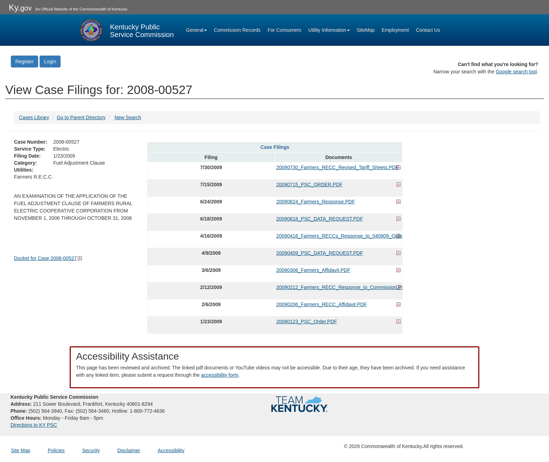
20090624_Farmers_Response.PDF (315, 201)
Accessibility (171, 450)
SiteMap (366, 30)
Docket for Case (45, 258)
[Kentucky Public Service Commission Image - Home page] (126, 30)
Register (24, 61)
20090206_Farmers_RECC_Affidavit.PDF (321, 304)
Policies (56, 450)
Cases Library (34, 117)
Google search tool (516, 71)
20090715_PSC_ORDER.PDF (309, 184)
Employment (395, 30)
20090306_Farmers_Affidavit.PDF (313, 270)
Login (50, 61)
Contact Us (428, 30)
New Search (127, 117)
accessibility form (219, 375)
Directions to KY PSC (34, 425)
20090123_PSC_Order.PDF (306, 321)
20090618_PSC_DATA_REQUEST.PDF (319, 219)
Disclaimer (128, 450)
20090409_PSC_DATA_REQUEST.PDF (319, 253)
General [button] (196, 30)
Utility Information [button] (329, 30)
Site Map (20, 450)
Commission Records (237, 30)
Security (91, 450)
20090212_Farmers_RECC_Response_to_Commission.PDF (338, 287)
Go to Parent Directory (81, 117)
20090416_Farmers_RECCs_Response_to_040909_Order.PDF (338, 236)
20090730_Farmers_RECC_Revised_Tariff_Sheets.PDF (337, 167)
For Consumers (284, 30)
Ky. (20, 7)
